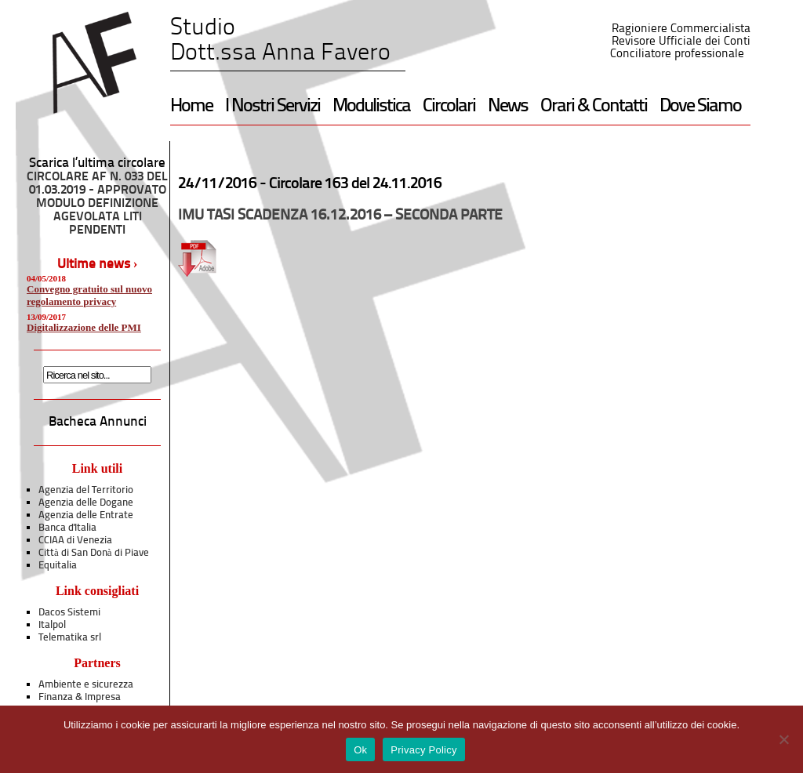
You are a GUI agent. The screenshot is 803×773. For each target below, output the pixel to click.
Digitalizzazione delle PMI (84, 327)
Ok (360, 750)
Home (191, 106)
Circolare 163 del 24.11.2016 (355, 184)
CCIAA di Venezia (75, 540)
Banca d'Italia (67, 528)
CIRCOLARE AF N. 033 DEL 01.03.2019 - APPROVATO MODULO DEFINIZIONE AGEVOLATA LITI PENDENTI (97, 204)
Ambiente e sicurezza (85, 685)
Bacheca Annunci (98, 422)
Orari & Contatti (593, 106)
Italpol (52, 625)
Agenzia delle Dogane (85, 503)
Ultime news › (97, 264)
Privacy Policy (423, 750)
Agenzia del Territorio (85, 490)
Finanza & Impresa (79, 697)
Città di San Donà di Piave (93, 553)
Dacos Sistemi (69, 613)
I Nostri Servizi (272, 106)
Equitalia (57, 566)
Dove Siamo (700, 106)
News (508, 106)
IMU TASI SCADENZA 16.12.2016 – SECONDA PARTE (340, 216)
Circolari (449, 106)
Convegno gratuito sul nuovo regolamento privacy (89, 295)
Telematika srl (69, 638)
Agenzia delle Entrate (85, 515)
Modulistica (371, 106)
